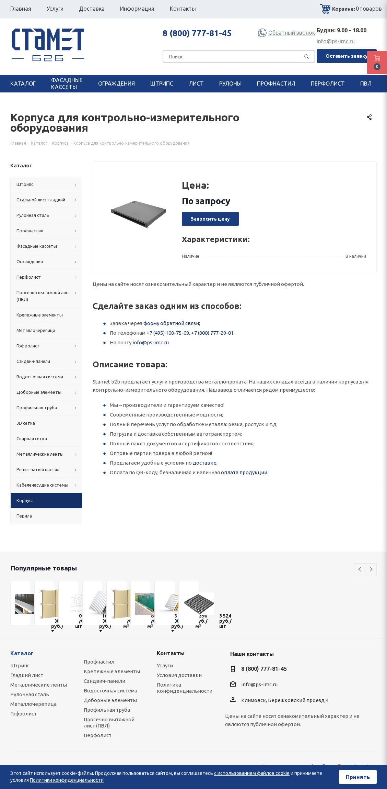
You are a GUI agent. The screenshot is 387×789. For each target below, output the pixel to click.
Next (371, 570)
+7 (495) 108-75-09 (167, 333)
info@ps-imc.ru (336, 41)
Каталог (22, 653)
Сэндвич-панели (104, 681)
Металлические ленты (38, 685)
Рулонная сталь (29, 694)
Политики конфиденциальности (67, 780)
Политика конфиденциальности (184, 688)
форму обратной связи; (171, 323)
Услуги (165, 665)
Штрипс (20, 665)
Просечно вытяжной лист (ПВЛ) (109, 722)
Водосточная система (110, 690)
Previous (360, 570)
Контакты (171, 653)
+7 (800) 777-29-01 (212, 333)
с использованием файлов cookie (252, 773)
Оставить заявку (347, 56)
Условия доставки (179, 675)
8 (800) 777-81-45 (197, 33)
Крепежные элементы (112, 671)
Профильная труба (107, 710)
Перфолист (98, 735)
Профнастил (99, 662)
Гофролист (23, 713)
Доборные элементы (110, 700)
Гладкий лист (26, 675)
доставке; (205, 463)
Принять (358, 777)
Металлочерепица (33, 704)
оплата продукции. (244, 472)
